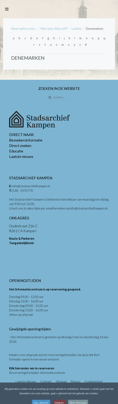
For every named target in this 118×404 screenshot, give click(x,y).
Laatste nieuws (21, 156)
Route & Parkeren (21, 238)
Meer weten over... (23, 28)
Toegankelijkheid (21, 243)
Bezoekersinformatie (26, 140)
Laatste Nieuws (26, 381)
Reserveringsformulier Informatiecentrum (37, 372)
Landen (77, 28)
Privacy (75, 381)
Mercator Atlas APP (54, 28)
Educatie (16, 151)
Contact (46, 381)
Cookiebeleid (93, 381)
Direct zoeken (20, 145)
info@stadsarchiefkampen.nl (31, 186)
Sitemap (61, 381)
